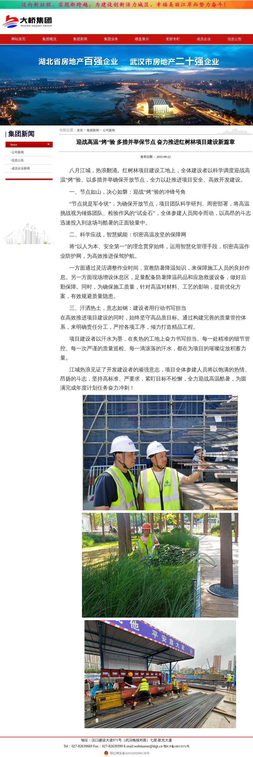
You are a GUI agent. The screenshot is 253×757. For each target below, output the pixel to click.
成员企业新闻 (21, 168)
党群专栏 (173, 39)
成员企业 (204, 39)
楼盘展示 (142, 39)
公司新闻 (18, 152)
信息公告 (234, 39)
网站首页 (18, 39)
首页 (80, 130)
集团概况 (49, 39)
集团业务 (111, 39)
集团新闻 (80, 39)
